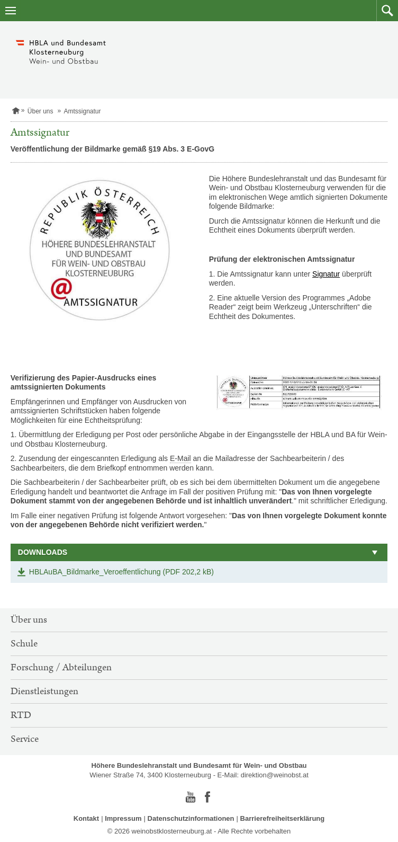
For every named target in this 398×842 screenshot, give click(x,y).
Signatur (326, 274)
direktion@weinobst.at (275, 775)
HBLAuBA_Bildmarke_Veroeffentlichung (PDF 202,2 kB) (121, 572)
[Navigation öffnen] (10, 10)
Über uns (40, 111)
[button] (387, 10)
